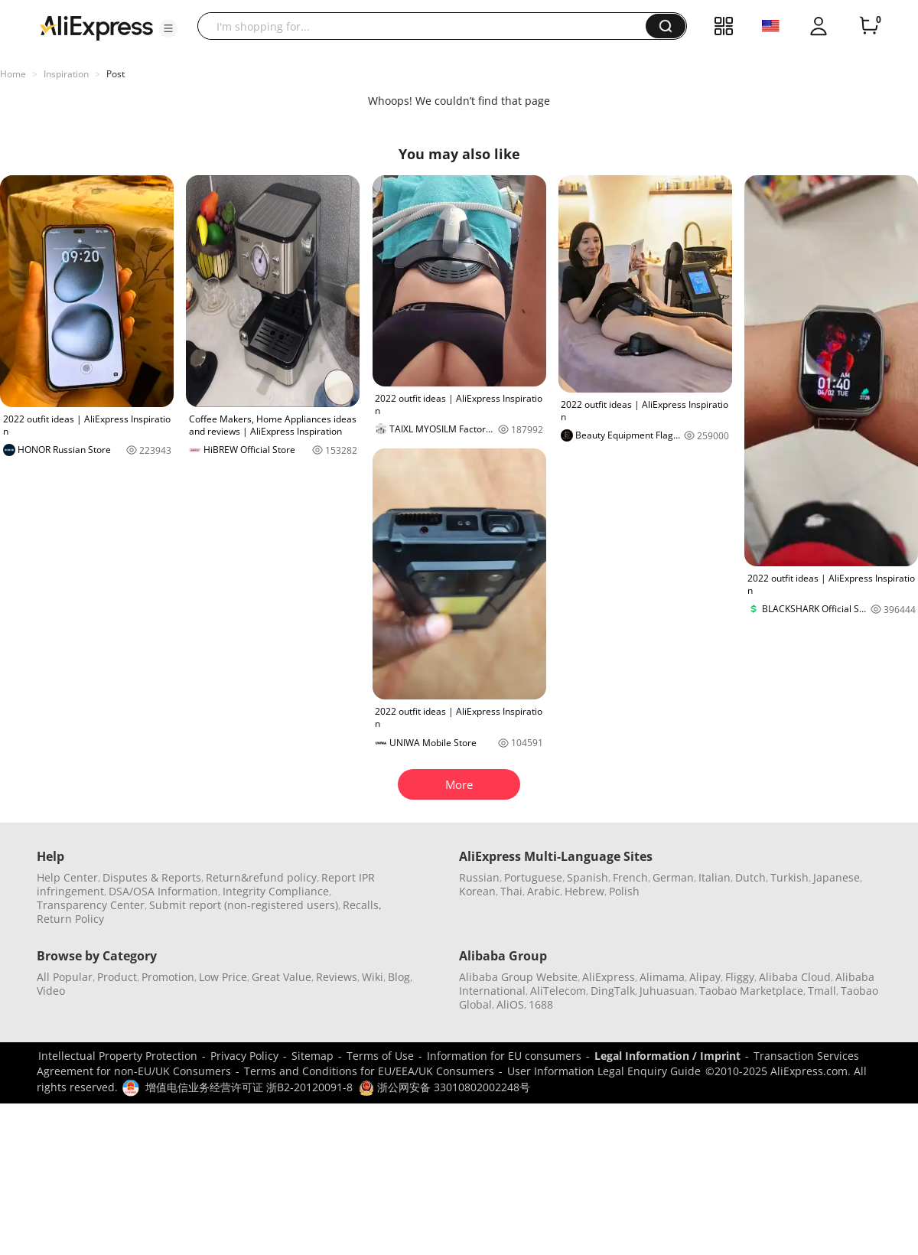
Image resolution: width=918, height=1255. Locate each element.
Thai (511, 891)
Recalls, (362, 905)
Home (13, 73)
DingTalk (613, 990)
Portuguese (533, 877)
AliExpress (608, 977)
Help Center (67, 877)
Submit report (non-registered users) (243, 905)
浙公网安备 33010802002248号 (444, 1087)
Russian (479, 877)
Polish (624, 891)
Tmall (822, 990)
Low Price (223, 977)
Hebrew (584, 891)
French (630, 877)
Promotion (168, 977)
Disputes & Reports (152, 877)
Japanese (836, 877)
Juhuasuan (667, 990)
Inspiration (66, 73)
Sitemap (312, 1055)
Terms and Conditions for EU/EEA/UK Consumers (369, 1071)
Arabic (543, 891)
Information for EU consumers (504, 1055)
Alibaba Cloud (795, 977)
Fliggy (739, 977)
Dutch (750, 877)
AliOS (510, 1004)
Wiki (372, 977)
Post (115, 73)
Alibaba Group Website (518, 977)
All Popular (65, 977)
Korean (477, 891)
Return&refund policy (261, 877)
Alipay (705, 977)
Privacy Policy (244, 1055)
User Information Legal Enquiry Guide (604, 1071)
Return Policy (70, 918)
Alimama (662, 977)
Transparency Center (91, 905)
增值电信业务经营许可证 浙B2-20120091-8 (249, 1087)
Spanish (587, 877)
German (673, 877)
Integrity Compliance (276, 891)
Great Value (281, 977)
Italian (714, 877)
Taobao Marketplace (751, 990)
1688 (541, 1004)
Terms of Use (380, 1055)
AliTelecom (558, 990)
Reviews (336, 977)
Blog (399, 977)
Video (51, 990)
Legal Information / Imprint (667, 1055)
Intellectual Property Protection (117, 1055)
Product (117, 977)
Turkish (789, 877)
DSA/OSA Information (163, 891)
